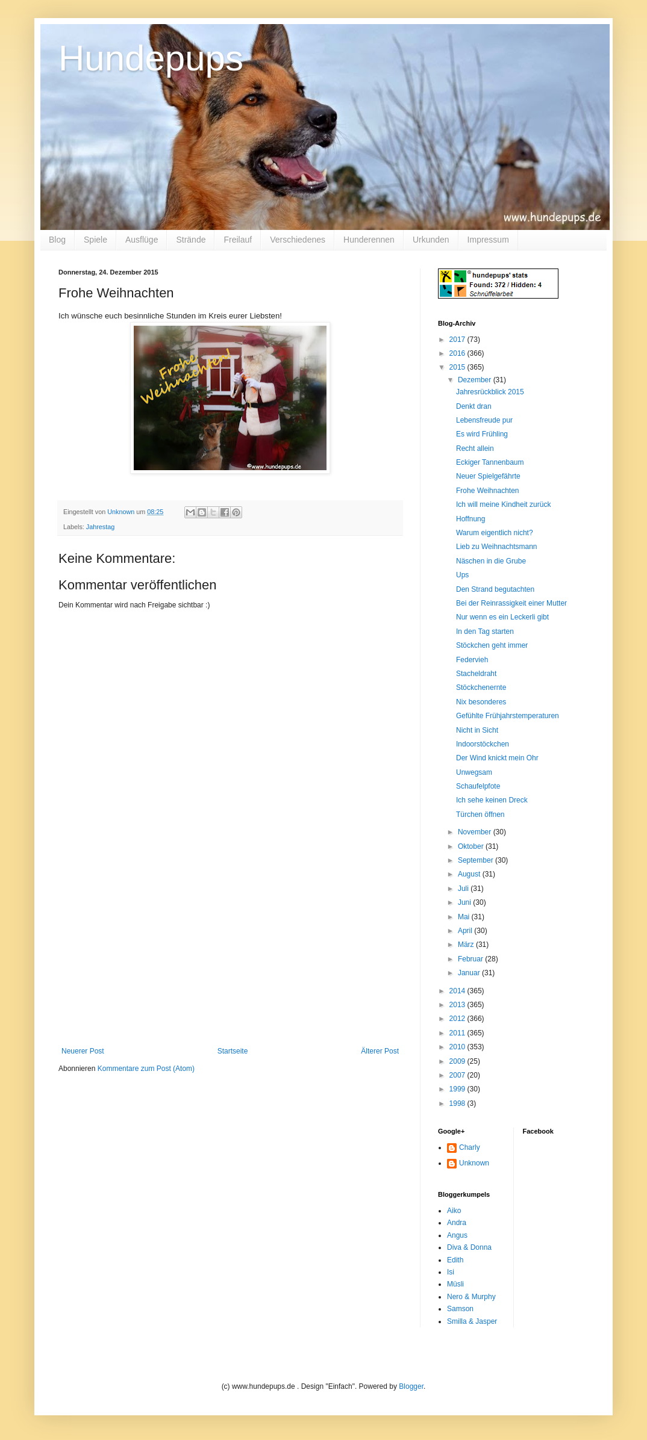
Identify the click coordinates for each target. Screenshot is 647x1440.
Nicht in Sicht (477, 730)
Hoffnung (471, 519)
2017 (458, 339)
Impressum (488, 239)
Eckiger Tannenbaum (490, 462)
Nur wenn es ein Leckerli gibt (502, 617)
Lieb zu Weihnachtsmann (496, 546)
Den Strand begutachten (495, 589)
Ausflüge (141, 239)
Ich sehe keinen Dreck (492, 800)
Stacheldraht (476, 673)
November (475, 832)
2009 (458, 1061)
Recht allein (475, 448)
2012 (458, 1018)
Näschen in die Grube (491, 561)
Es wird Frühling (482, 434)
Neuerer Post (82, 1051)
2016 (458, 353)
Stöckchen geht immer (492, 645)
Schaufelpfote (478, 786)
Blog (57, 239)
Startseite (232, 1051)
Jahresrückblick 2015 (490, 392)
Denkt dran (474, 406)
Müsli (455, 1284)
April (466, 930)
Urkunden (431, 239)
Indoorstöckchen (482, 744)
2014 (458, 991)
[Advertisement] (230, 956)
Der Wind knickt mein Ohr (497, 758)
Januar (470, 973)
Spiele (95, 239)
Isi (450, 1272)
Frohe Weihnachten (487, 490)
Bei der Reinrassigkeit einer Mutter (511, 603)
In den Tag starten (485, 631)
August (470, 874)
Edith (455, 1260)
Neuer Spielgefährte (488, 476)
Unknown (474, 1163)
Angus (457, 1235)
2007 (458, 1075)
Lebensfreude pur (484, 420)
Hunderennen (369, 239)
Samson (460, 1309)
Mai (465, 917)
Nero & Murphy (471, 1297)
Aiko (454, 1210)
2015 (458, 367)
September (476, 860)
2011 (458, 1033)
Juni (465, 902)
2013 (458, 1005)
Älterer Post (380, 1051)
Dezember (475, 380)
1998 (458, 1103)
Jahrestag (100, 526)
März (467, 944)
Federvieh (472, 660)
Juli (464, 888)
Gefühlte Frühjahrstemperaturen (507, 716)
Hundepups (150, 58)
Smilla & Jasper (472, 1321)
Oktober (472, 846)
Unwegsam (474, 772)
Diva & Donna (469, 1247)
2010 (458, 1047)
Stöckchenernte (481, 687)
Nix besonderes (481, 702)
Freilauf (237, 239)
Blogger (411, 1386)
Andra (456, 1222)
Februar (471, 959)
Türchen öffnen (480, 814)
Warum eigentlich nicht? (494, 533)
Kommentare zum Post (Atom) (146, 1068)
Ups (462, 575)
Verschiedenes (297, 239)
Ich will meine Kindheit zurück (503, 504)
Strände (190, 239)
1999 (458, 1089)
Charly (469, 1147)
